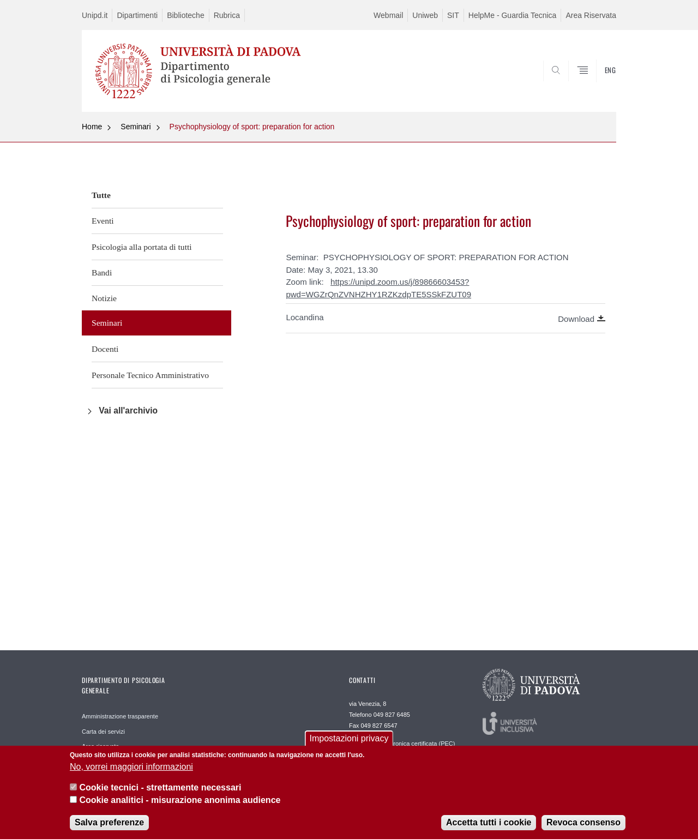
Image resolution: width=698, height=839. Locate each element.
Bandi (102, 272)
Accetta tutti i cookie (488, 828)
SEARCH (597, 85)
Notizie (104, 298)
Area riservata (100, 746)
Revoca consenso (583, 828)
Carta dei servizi (103, 731)
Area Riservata (590, 15)
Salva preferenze (109, 828)
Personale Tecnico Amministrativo (150, 375)
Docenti (105, 348)
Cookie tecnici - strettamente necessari (160, 793)
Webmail (388, 15)
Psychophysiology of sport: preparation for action (252, 126)
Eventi (103, 220)
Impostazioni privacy (349, 744)
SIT (453, 15)
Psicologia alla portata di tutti (142, 246)
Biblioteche (185, 15)
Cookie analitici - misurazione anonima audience (179, 805)
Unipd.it (94, 15)
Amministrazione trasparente (120, 716)
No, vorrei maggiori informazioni (131, 772)
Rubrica (227, 15)
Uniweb (425, 15)
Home (92, 126)
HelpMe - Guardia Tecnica (512, 15)
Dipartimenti (137, 15)
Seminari (136, 126)
